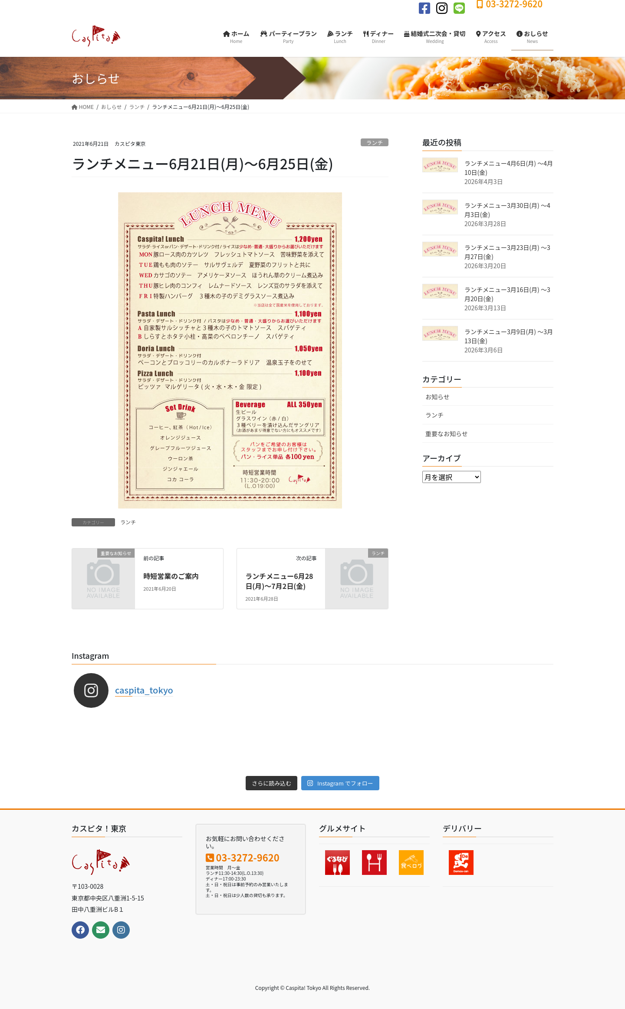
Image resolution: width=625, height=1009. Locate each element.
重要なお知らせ (446, 433)
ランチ (374, 142)
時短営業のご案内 (171, 576)
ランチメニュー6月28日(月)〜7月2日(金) (279, 581)
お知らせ (437, 396)
